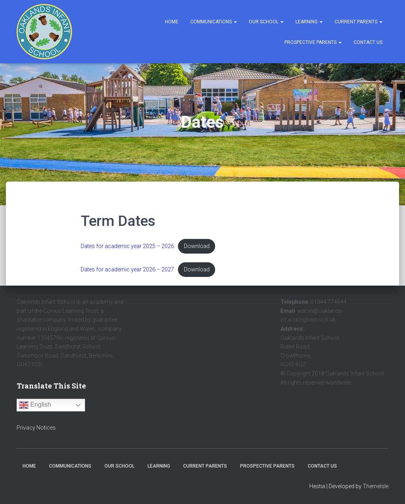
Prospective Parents (313, 42)
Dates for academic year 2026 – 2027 (128, 269)
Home (171, 22)
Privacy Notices (36, 428)
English (35, 405)
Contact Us (368, 42)
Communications (213, 22)
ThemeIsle (375, 486)
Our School (266, 22)
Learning (309, 22)
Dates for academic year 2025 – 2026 (128, 246)
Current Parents (358, 22)
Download (199, 246)
